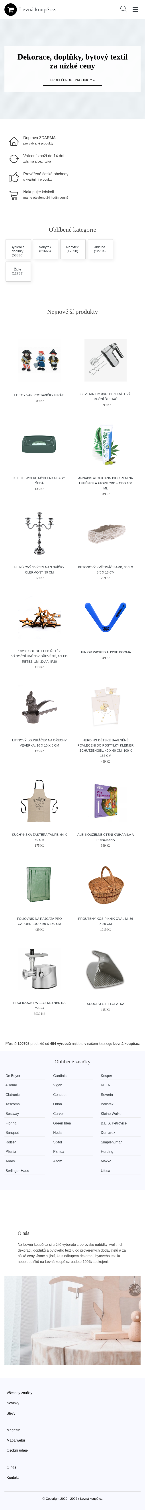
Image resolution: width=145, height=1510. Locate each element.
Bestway (12, 1114)
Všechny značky (19, 1393)
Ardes (10, 1161)
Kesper (106, 1076)
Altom (57, 1161)
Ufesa (105, 1171)
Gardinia (60, 1076)
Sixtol (57, 1142)
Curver (58, 1114)
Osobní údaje (17, 1450)
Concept (60, 1095)
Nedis (57, 1133)
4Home (11, 1085)
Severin (107, 1095)
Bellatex (107, 1104)
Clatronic (13, 1095)
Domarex (108, 1133)
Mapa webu (16, 1440)
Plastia (11, 1151)
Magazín (13, 1430)
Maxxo (106, 1161)
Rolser (11, 1142)
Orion (57, 1104)
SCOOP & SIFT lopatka (105, 1004)
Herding (107, 1151)
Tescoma (13, 1104)
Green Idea (62, 1123)
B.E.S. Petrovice (114, 1123)
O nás (11, 1467)
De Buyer (13, 1076)
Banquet (12, 1133)
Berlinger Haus (17, 1171)
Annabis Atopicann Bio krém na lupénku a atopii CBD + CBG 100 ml (105, 483)
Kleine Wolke (111, 1114)
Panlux (58, 1151)
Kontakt (13, 1477)
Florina (11, 1123)
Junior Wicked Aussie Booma (105, 652)
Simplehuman (112, 1142)
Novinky (13, 1403)
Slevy (11, 1413)
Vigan (57, 1085)
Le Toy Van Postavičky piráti (39, 395)
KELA (105, 1085)
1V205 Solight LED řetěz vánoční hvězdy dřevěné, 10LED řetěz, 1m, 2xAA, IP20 (39, 656)
